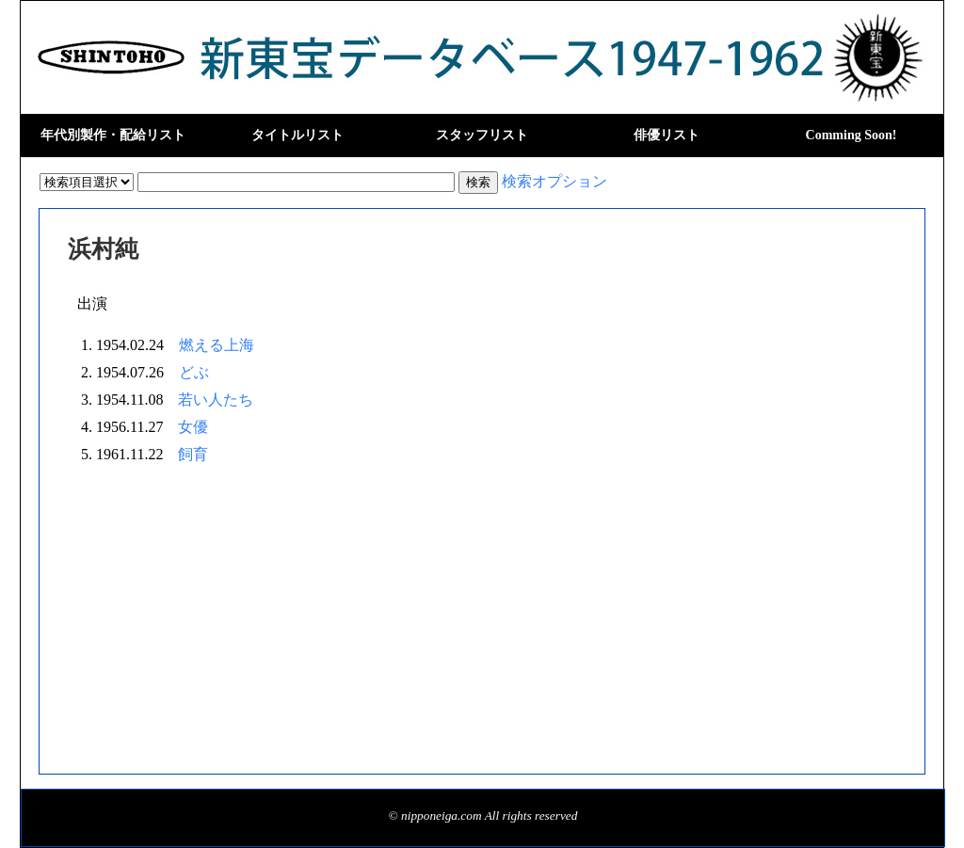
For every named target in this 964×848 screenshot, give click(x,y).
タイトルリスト (297, 135)
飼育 (193, 454)
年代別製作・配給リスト (112, 135)
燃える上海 (216, 345)
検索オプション (554, 181)
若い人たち (215, 400)
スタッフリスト (482, 135)
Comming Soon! (851, 135)
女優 (193, 427)
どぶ (194, 372)
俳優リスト (666, 135)
